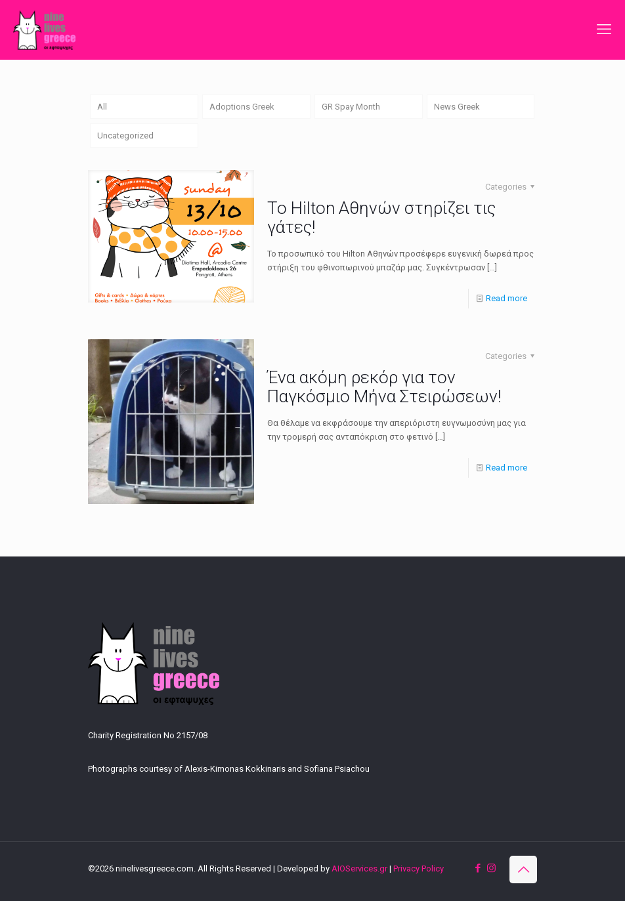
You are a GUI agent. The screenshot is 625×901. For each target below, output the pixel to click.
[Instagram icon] (491, 868)
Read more (506, 298)
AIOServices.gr (359, 868)
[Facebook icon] (478, 868)
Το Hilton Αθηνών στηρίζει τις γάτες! (381, 217)
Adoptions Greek (241, 107)
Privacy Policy (418, 868)
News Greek (457, 107)
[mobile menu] (604, 29)
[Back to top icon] (523, 869)
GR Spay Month (351, 107)
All (102, 107)
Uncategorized (125, 135)
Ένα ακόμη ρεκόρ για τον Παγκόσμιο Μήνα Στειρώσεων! (384, 386)
